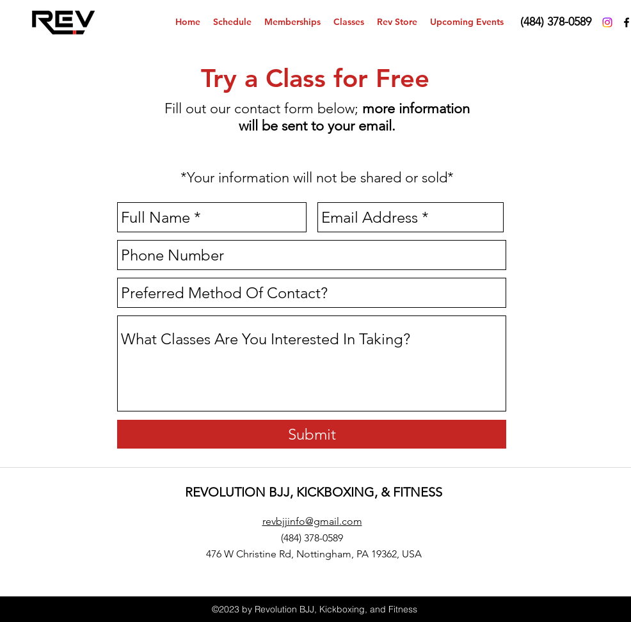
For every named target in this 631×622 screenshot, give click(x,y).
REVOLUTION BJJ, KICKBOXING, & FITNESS (313, 492)
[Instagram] (607, 22)
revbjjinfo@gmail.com (312, 521)
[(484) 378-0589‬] (555, 22)
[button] (349, 22)
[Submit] (311, 434)
